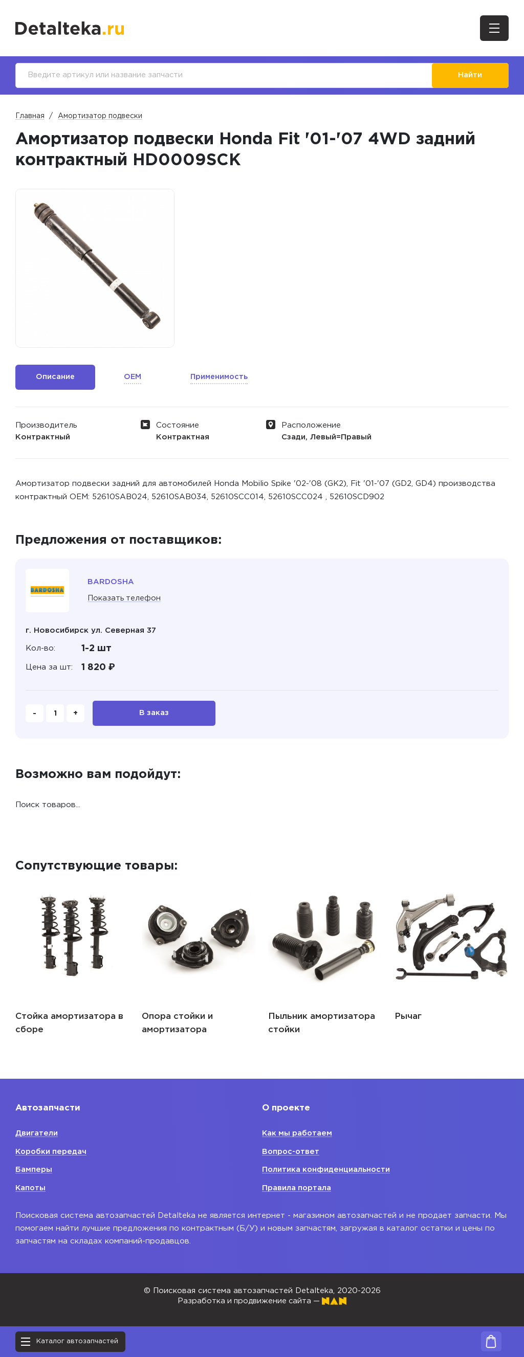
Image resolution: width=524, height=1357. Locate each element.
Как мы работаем (298, 1133)
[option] (95, 268)
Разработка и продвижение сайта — (262, 1301)
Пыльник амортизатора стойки (321, 1024)
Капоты (31, 1188)
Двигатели (36, 1133)
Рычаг (408, 1018)
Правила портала (297, 1188)
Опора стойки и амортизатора (177, 1024)
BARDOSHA (111, 582)
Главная (30, 117)
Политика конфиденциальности (327, 1169)
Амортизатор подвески (100, 117)
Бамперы (33, 1169)
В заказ (154, 714)
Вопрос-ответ (291, 1151)
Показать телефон (125, 598)
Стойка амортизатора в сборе (69, 1024)
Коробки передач (52, 1151)
